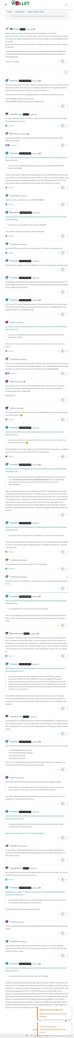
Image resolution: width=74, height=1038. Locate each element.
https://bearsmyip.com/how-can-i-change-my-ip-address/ (24, 833)
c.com (7, 304)
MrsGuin (15, 29)
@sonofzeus (9, 157)
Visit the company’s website (14, 36)
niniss (12, 322)
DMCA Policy (37, 1030)
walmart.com (31, 564)
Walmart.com (27, 618)
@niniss (8, 363)
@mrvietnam (9, 200)
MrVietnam (13, 81)
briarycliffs (13, 846)
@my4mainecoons (11, 668)
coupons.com (39, 850)
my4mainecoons (15, 114)
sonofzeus (14, 134)
